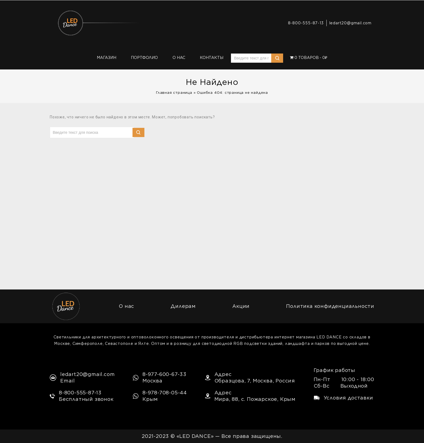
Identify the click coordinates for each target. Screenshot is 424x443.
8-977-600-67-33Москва (160, 377)
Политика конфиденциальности (330, 306)
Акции (241, 306)
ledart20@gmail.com (350, 23)
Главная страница (174, 93)
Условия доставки (343, 398)
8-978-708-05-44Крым (160, 396)
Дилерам (183, 306)
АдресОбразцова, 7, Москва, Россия (250, 377)
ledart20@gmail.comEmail (82, 377)
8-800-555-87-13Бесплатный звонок (82, 396)
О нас (179, 57)
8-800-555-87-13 (306, 23)
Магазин (106, 57)
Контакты (211, 57)
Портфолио (144, 57)
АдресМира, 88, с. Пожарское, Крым (250, 396)
